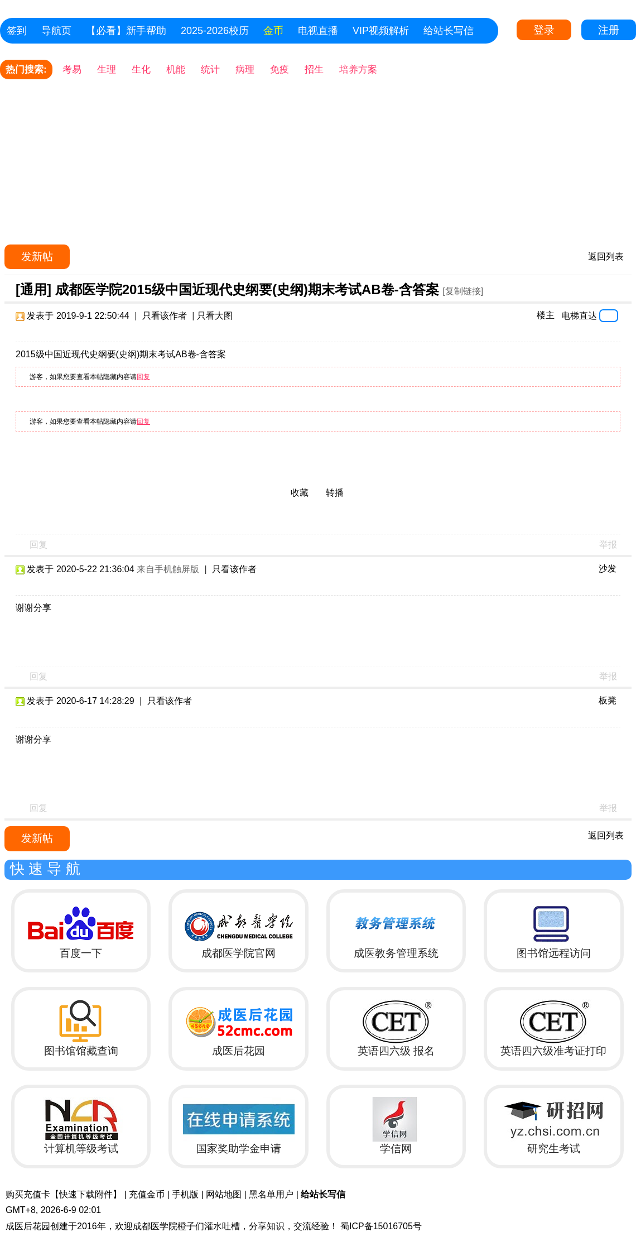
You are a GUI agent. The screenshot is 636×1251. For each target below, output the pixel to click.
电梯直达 (579, 315)
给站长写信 (448, 30)
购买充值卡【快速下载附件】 (64, 1194)
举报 (608, 544)
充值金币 (147, 1194)
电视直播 (318, 30)
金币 (273, 30)
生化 (141, 69)
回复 (143, 377)
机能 (175, 69)
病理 (244, 69)
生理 (106, 69)
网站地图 (224, 1194)
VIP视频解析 (381, 30)
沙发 (607, 568)
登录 (544, 30)
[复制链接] (462, 291)
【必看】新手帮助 (126, 30)
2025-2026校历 (215, 30)
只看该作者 (164, 315)
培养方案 (358, 69)
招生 (314, 69)
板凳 (607, 700)
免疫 (279, 69)
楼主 (546, 315)
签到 (17, 30)
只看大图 (215, 315)
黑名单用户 (271, 1194)
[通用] (33, 289)
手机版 (185, 1194)
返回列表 (606, 256)
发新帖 (37, 256)
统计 (210, 69)
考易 (71, 69)
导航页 (56, 30)
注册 (608, 30)
